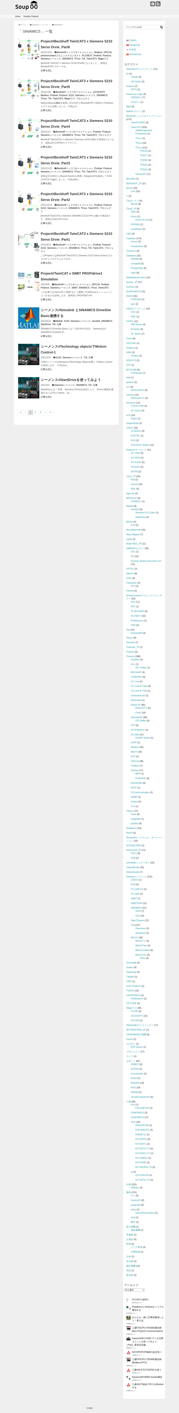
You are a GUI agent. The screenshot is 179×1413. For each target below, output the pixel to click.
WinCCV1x (140, 955)
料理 (128, 1244)
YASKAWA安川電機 (136, 1034)
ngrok (129, 539)
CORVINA (136, 299)
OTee (129, 578)
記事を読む (46, 70)
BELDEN (130, 179)
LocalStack (136, 229)
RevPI (129, 833)
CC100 (134, 1011)
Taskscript (131, 972)
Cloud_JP (131, 208)
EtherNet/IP (136, 717)
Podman (130, 642)
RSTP (134, 788)
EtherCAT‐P (141, 708)
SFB (133, 858)
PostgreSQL (137, 268)
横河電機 (130, 1266)
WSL (133, 489)
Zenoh (129, 1039)
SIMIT (74, 287)
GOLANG (131, 343)
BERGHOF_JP (133, 183)
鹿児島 (129, 1275)
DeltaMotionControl (136, 277)
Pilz (128, 630)
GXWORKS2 (137, 1112)
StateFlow (140, 517)
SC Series (136, 334)
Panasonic (131, 583)
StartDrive (46, 324)
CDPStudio (136, 373)
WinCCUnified (142, 950)
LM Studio (136, 81)
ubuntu (134, 484)
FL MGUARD (137, 611)
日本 (128, 1256)
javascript (136, 1205)
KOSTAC (135, 435)
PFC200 (135, 1020)
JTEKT (129, 428)
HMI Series (136, 324)
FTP (133, 725)
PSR (133, 625)
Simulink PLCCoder (145, 512)
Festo (129, 338)
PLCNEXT (87, 55)
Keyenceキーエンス (136, 450)
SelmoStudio (132, 872)
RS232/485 (136, 783)
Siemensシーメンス (51, 58)
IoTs (128, 415)
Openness (140, 928)
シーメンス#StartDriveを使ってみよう (71, 380)
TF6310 (144, 169)
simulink (96, 321)
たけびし (130, 1044)
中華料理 (135, 1252)
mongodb (135, 263)
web (133, 1217)
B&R (128, 106)
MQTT (134, 752)
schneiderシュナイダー (138, 862)
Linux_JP (131, 476)
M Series (135, 329)
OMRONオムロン (135, 548)
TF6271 (144, 155)
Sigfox (134, 418)
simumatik (131, 962)
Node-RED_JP (133, 543)
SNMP (134, 797)
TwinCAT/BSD (138, 122)
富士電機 (130, 1227)
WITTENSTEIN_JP (136, 1030)
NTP (133, 756)
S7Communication (140, 792)
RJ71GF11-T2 (142, 1148)
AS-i (133, 664)
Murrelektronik (133, 530)
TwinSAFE (140, 174)
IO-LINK (135, 734)
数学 (133, 1222)
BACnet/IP (136, 672)
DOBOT (135, 1064)
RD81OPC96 (142, 1125)
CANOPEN (136, 677)
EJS (133, 525)
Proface (130, 652)
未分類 (129, 1261)
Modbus (98, 52)
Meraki (134, 204)
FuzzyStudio (137, 1073)
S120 (66, 321)
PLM (133, 884)
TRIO (129, 981)
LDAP (134, 742)
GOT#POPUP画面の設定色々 (147, 1352)
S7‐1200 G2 (137, 889)
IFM (128, 377)
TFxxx (77, 58)
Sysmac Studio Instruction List (146, 561)
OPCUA (108, 52)
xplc (133, 304)
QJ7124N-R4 (142, 1175)
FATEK (129, 321)
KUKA (134, 1078)
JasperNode (132, 423)
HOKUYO (131, 360)
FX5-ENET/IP (142, 1108)
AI (127, 74)
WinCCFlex (141, 945)
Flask (133, 814)
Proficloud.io (137, 620)
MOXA (129, 522)
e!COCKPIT (99, 92)
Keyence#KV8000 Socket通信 (147, 1377)
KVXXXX (135, 467)
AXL (133, 602)
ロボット (130, 1061)
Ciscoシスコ (132, 201)
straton (129, 967)
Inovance (131, 403)
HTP (128, 365)
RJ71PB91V (141, 1158)
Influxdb (135, 259)
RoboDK (135, 1083)
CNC (133, 312)
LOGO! (134, 880)
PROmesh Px (138, 398)
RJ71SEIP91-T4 (143, 1167)
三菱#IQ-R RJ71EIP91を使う (146, 1370)
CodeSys (131, 238)
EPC (133, 606)
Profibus (135, 766)
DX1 (133, 551)
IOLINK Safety (142, 738)
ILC (128, 387)
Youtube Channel (30, 16)
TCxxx (138, 138)
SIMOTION (136, 903)
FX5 (133, 1105)
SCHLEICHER (133, 845)
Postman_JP (132, 647)
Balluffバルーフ (134, 111)
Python (129, 811)
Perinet (130, 591)
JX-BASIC (136, 431)
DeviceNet (136, 700)
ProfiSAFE (140, 778)
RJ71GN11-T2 (142, 1153)
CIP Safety (140, 720)
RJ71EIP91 (141, 1139)
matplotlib (136, 819)
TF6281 (144, 165)
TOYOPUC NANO (140, 445)
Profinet (97, 55)
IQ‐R (133, 1122)
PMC (133, 316)
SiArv (142, 958)
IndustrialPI (136, 633)
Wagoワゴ (103, 58)
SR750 (134, 471)
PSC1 (134, 853)
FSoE (138, 712)
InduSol (130, 395)
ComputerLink (138, 695)
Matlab (59, 321)
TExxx (138, 143)
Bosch (129, 188)
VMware (135, 1187)
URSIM (134, 1092)
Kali (133, 479)
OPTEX (130, 569)
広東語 (129, 1239)
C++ (133, 1195)
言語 (128, 1270)
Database (131, 255)
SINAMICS (67, 58)
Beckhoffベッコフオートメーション (75, 52)
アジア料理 (136, 1247)
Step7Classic (137, 920)
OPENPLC (136, 97)
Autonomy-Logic (134, 94)
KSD (133, 440)
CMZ (128, 234)
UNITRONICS (133, 995)
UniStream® (137, 998)
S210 (71, 95)
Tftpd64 (130, 977)
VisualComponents (140, 1097)
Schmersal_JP (133, 850)
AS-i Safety (141, 667)
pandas (134, 823)
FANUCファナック (135, 308)
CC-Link (135, 681)
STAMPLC (136, 501)
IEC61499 (131, 370)
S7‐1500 (135, 894)
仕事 (59, 324)
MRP (137, 773)
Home (17, 16)
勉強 (128, 1192)
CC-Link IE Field (139, 686)
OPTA (134, 89)
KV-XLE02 (136, 462)
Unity (133, 1209)
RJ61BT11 (140, 1134)
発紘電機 (135, 1230)
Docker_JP (131, 282)
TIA (83, 58)
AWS (133, 212)
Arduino (130, 86)
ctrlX (133, 191)
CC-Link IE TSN (139, 691)
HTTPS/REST (138, 730)
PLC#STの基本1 (140, 1299)
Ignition (130, 382)
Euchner (130, 287)
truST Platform (133, 986)
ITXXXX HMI (137, 406)
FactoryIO (136, 1200)
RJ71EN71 (140, 1144)
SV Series (136, 410)
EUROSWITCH (134, 291)
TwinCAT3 (91, 58)
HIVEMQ (135, 224)
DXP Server (137, 1047)
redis (133, 273)
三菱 (128, 1101)
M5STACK (131, 498)
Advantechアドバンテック (139, 69)
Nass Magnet (133, 534)
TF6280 (144, 160)
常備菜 (129, 1235)
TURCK (130, 990)
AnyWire (135, 659)
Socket (134, 801)
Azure (134, 216)
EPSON (135, 1069)
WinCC (134, 937)
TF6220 (144, 151)
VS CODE (131, 1003)
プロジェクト (83, 98)
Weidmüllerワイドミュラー (140, 1025)
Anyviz (134, 241)
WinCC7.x (140, 941)
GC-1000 (135, 453)
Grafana (130, 348)
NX (132, 556)
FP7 (133, 586)
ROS (133, 1087)
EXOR (129, 296)
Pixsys (129, 638)
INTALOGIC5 (137, 390)
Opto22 (130, 573)
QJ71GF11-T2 (142, 1180)
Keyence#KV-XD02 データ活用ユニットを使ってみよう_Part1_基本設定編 (144, 1341)
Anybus (134, 355)
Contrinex (131, 251)
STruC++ (135, 102)
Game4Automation (144, 1213)
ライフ (129, 1056)
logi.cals (130, 493)
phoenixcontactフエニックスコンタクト (61, 55)
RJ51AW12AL (142, 1130)
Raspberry (131, 828)
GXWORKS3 (137, 1117)
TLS (133, 806)
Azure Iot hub (142, 220)
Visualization (137, 246)
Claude (134, 77)
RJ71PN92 (140, 1162)
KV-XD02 (135, 457)
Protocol (107, 55)
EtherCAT (136, 705)
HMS (128, 352)
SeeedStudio (132, 867)
